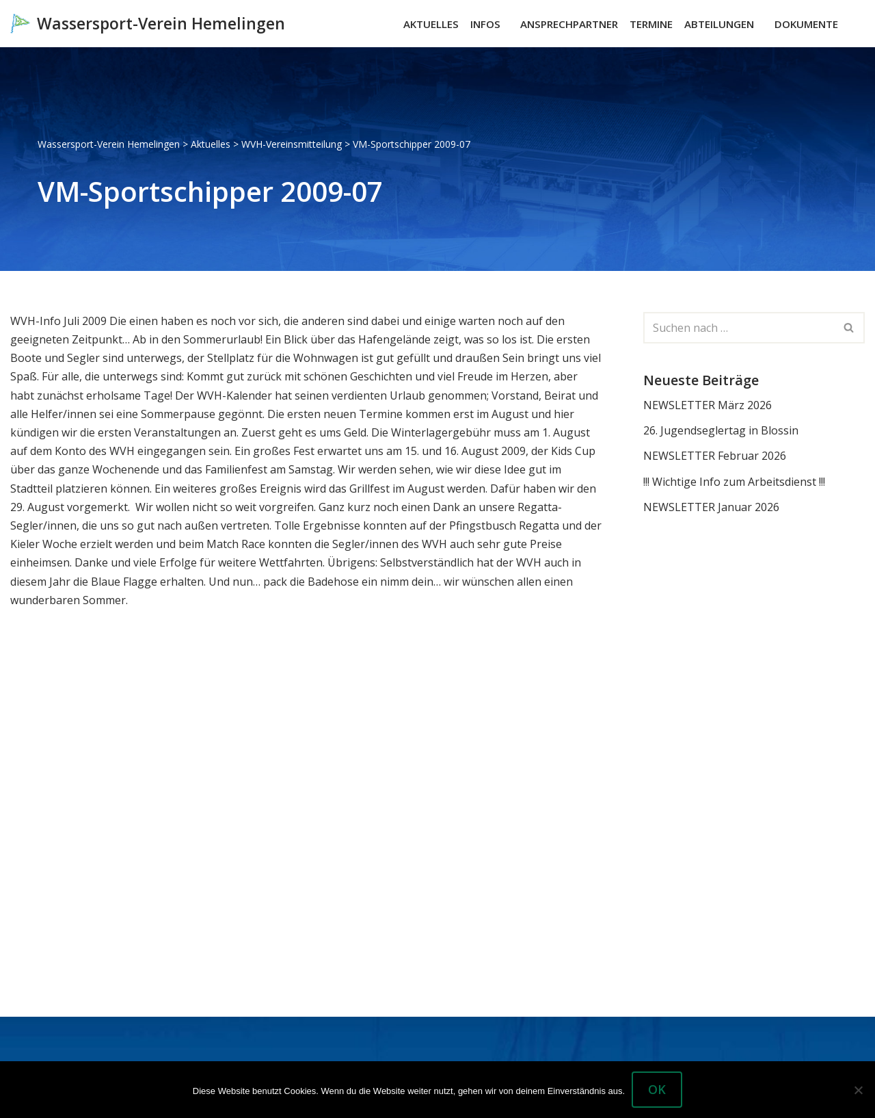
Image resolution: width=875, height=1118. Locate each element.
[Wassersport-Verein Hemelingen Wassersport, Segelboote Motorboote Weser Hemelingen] (147, 23)
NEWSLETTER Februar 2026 (714, 455)
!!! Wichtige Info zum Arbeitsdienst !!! (734, 481)
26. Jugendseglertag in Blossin (720, 430)
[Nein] (858, 1090)
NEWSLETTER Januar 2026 (711, 507)
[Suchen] (853, 23)
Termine (651, 24)
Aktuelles (431, 24)
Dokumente (806, 24)
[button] (506, 24)
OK (657, 1089)
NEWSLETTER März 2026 (707, 405)
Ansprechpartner (569, 24)
